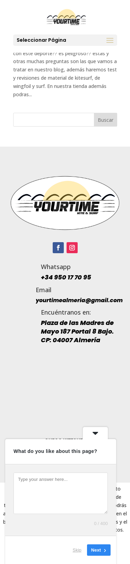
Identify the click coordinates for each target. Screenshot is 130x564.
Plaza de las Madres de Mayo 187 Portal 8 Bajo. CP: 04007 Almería (77, 331)
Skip (77, 550)
